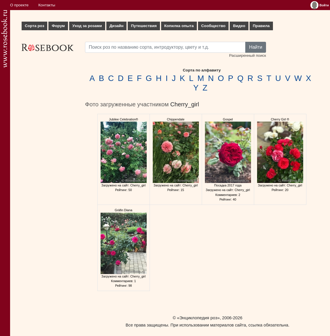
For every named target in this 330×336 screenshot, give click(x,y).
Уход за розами (87, 26)
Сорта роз (34, 26)
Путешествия (143, 26)
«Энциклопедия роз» (198, 317)
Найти (255, 47)
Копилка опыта (179, 26)
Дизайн (117, 26)
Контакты (46, 5)
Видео (239, 26)
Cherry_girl (184, 104)
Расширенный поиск (247, 55)
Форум (58, 26)
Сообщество (213, 26)
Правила (261, 26)
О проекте (19, 5)
